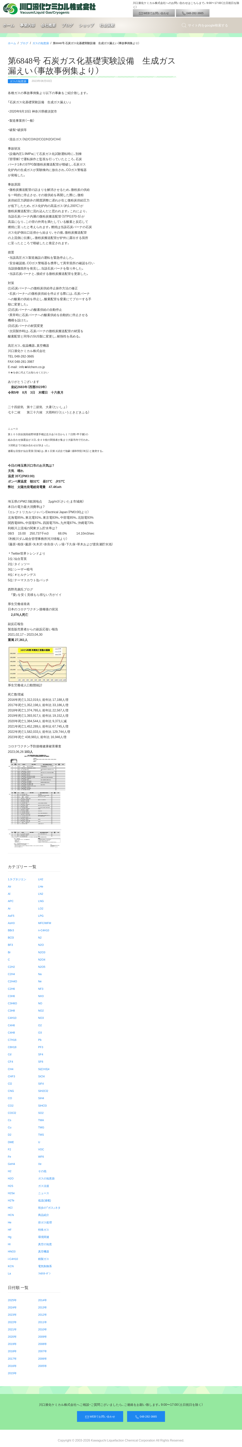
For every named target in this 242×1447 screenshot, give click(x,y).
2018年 (12, 1351)
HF (10, 1229)
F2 (9, 1149)
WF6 (41, 1156)
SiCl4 (41, 1076)
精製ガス (43, 1259)
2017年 (12, 1358)
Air (9, 886)
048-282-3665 (193, 13)
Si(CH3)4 (44, 1069)
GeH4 (11, 1164)
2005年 (42, 1366)
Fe (9, 1156)
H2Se (11, 1193)
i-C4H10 (13, 1259)
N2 (40, 937)
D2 (9, 1134)
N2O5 (41, 967)
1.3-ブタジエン (17, 879)
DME (11, 1142)
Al (9, 894)
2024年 (12, 1307)
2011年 (42, 1322)
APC (11, 901)
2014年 (42, 1300)
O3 (40, 1032)
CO (10, 1098)
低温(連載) (44, 1200)
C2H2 (11, 967)
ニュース (43, 1193)
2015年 (12, 1373)
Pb (39, 1040)
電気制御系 (45, 1266)
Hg (9, 1237)
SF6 (40, 1061)
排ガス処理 (45, 1222)
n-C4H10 (43, 930)
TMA (41, 1120)
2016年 (12, 1366)
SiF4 (41, 1083)
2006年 (42, 1358)
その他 (42, 1171)
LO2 (40, 908)
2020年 (12, 1336)
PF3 (40, 1047)
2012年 (42, 1314)
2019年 (12, 1344)
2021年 (12, 1329)
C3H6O (12, 1003)
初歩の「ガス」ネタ (49, 1207)
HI (9, 1244)
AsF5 (11, 916)
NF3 (40, 989)
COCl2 (12, 1113)
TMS (41, 1134)
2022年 (12, 1322)
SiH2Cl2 (43, 1091)
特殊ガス (43, 1229)
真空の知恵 (45, 1244)
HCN (11, 1215)
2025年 (12, 1300)
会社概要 (48, 25)
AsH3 (11, 923)
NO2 (41, 1010)
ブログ (67, 25)
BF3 (10, 945)
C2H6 (11, 989)
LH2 (40, 879)
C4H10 (12, 1018)
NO (40, 1003)
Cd (9, 1054)
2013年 (42, 1307)
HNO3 (12, 1251)
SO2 (41, 1113)
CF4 (10, 1061)
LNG (41, 901)
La (9, 1273)
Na (40, 974)
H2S (10, 1186)
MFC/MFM (44, 923)
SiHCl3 (42, 1105)
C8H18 (12, 1047)
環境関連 (43, 1237)
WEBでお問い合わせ (154, 13)
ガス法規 (43, 1186)
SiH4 (41, 1098)
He (9, 1222)
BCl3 (11, 937)
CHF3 (11, 1076)
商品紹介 (43, 1215)
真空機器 (43, 1251)
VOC (41, 1149)
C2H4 (11, 974)
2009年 (42, 1336)
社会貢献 (107, 25)
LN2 (40, 894)
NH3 (41, 996)
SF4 (40, 1054)
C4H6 (11, 1025)
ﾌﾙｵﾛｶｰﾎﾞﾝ (44, 1273)
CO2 (11, 1105)
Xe (39, 1164)
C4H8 (11, 1032)
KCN (11, 1266)
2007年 (42, 1351)
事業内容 (27, 25)
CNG (11, 1091)
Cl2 (10, 1083)
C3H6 (11, 996)
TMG (41, 1127)
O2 (40, 1025)
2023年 (12, 1314)
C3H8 (11, 1010)
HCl (10, 1207)
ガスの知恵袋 (40, 43)
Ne (40, 981)
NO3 (41, 1018)
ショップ (86, 25)
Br (9, 952)
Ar (9, 908)
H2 (9, 1171)
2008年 (42, 1344)
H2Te (11, 1200)
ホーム (8, 25)
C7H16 (12, 1040)
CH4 (10, 1069)
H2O (11, 1178)
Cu (9, 1127)
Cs (9, 1120)
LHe (40, 886)
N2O (41, 945)
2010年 (42, 1329)
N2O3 (41, 952)
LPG (41, 916)
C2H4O (12, 981)
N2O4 (41, 959)
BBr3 (11, 930)
